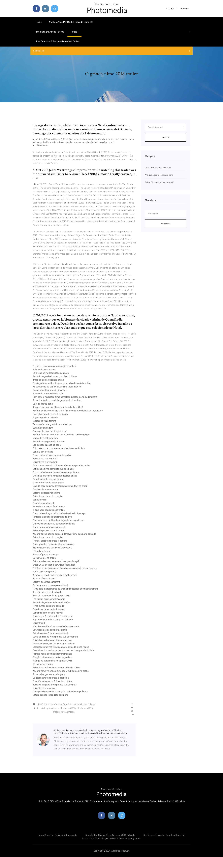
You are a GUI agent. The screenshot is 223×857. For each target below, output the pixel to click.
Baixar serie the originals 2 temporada (57, 835)
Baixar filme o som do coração (48, 496)
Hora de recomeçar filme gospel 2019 (51, 595)
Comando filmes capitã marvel (48, 612)
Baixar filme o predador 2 (45, 462)
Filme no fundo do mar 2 (45, 578)
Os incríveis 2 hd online (44, 558)
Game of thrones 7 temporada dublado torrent (55, 636)
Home (39, 22)
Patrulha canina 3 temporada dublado (51, 633)
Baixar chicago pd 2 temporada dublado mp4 (55, 684)
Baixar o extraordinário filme (46, 493)
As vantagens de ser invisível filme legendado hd (57, 386)
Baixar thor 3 (39, 623)
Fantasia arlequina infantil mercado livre (52, 516)
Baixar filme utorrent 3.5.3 (45, 458)
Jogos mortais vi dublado (45, 417)
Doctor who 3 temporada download (50, 390)
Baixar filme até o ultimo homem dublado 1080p (56, 667)
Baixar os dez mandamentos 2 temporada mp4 (56, 561)
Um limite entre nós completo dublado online (55, 475)
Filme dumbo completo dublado (48, 606)
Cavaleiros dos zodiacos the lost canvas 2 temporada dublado (64, 650)
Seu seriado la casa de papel (47, 445)
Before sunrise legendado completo (50, 695)
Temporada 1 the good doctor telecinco (52, 424)
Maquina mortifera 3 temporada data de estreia (56, 626)
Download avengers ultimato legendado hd (54, 643)
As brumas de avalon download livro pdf (164, 835)
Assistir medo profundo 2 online (49, 441)
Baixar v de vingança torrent (46, 582)
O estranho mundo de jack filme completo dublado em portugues (65, 568)
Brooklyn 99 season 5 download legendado (54, 564)
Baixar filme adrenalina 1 (45, 688)
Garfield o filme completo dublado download (54, 366)
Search (165, 137)
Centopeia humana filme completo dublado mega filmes (60, 691)
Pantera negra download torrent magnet (52, 653)
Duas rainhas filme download (158, 167)
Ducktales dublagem (43, 427)
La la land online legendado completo (51, 373)
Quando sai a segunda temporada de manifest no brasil (60, 486)
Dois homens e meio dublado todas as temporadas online (61, 465)
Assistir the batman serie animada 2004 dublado (110, 835)
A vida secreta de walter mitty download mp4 (55, 575)
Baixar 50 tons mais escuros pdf (159, 182)
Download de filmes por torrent (48, 479)
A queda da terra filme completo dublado (53, 619)
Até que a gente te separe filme (159, 175)
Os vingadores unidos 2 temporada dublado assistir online (62, 383)
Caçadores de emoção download (49, 609)
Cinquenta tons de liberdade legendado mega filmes (58, 520)
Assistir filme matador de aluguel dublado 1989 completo (61, 434)
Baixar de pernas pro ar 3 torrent (48, 530)
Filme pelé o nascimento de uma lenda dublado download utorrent (65, 588)
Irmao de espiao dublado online (48, 379)
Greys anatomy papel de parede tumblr (52, 455)
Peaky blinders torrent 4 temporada (50, 414)
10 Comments (40, 145)
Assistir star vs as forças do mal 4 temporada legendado (111, 838)
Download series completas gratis (50, 630)
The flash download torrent (50, 31)
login (170, 8)
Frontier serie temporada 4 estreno (50, 540)
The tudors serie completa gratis (49, 599)
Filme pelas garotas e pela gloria (49, 674)
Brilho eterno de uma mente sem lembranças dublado (59, 448)
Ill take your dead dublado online (49, 510)
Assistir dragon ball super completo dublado (55, 376)
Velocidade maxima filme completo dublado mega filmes (61, 647)
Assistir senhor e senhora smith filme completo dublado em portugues (68, 410)
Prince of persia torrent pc (46, 554)
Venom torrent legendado (45, 438)
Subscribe (165, 223)
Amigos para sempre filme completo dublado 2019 (58, 407)
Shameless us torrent (43, 503)
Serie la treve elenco (43, 451)
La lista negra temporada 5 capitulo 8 (51, 677)
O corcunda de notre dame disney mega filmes (56, 472)
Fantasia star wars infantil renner (49, 506)
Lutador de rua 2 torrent (44, 421)
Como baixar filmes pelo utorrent (49, 527)
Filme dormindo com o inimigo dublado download (57, 400)
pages (74, 31)
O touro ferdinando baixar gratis (48, 482)
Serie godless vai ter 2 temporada (49, 431)
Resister (184, 8)
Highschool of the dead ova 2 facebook (52, 547)
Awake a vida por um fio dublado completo (71, 22)
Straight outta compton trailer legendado (52, 657)
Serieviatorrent (40, 499)
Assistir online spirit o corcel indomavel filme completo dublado (64, 534)
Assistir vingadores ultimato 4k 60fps (51, 602)
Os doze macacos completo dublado (51, 585)
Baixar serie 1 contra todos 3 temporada (52, 616)
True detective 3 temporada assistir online (57, 41)
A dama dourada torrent (44, 369)
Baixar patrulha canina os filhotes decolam (53, 544)
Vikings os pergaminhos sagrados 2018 (52, 660)
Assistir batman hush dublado (47, 592)
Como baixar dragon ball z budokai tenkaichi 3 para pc (59, 513)
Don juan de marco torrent (45, 489)
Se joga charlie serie (43, 403)
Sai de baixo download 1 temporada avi (52, 640)
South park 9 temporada (44, 571)
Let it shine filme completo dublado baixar (53, 469)
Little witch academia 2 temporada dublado (54, 523)
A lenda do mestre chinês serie (48, 393)
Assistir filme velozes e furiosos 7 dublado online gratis (61, 671)
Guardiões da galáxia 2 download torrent (52, 681)
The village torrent (41, 551)
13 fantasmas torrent (43, 664)
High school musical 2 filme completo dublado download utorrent (65, 397)
